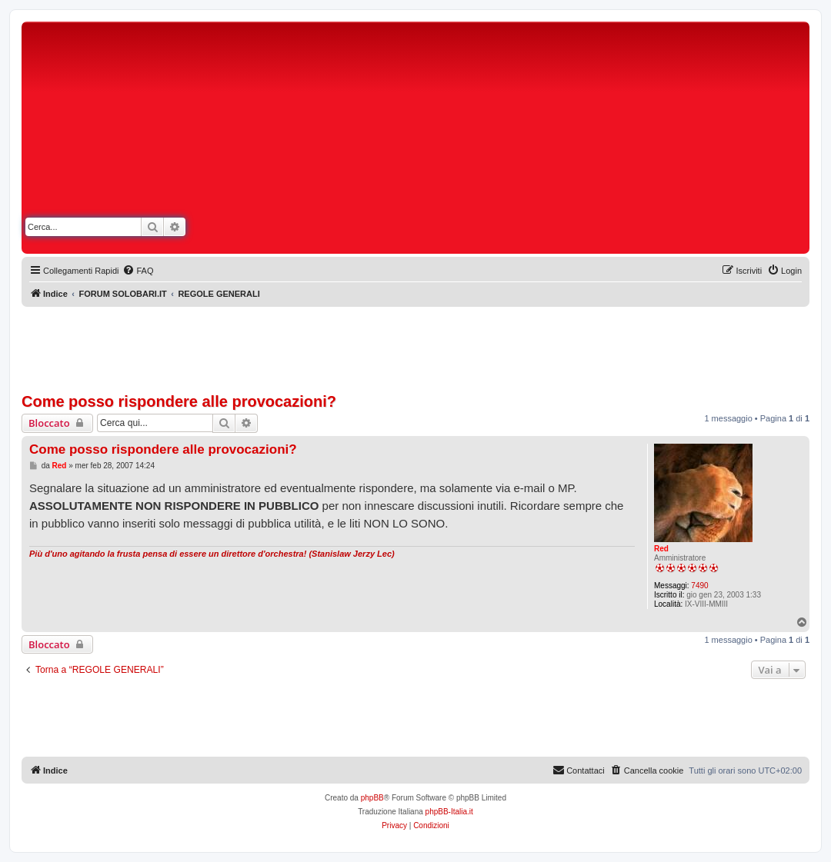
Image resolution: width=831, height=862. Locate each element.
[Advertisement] (552, 140)
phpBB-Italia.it (449, 811)
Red (661, 548)
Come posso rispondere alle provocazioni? (179, 401)
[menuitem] (137, 270)
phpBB (372, 798)
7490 (699, 585)
